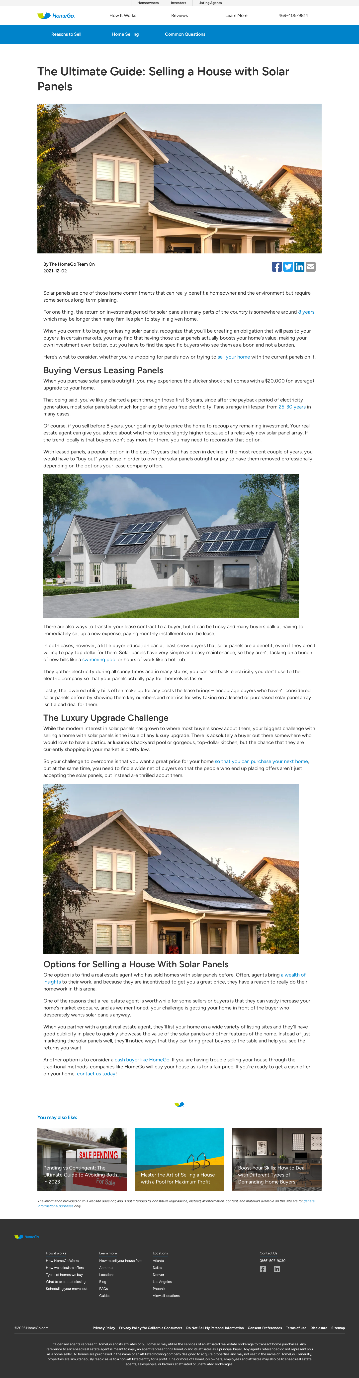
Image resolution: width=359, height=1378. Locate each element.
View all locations (166, 1296)
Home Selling (125, 34)
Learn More (236, 15)
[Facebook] (263, 1268)
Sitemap (338, 1328)
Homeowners (148, 3)
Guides (104, 1296)
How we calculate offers (65, 1268)
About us (106, 1268)
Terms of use (296, 1328)
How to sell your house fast (120, 1261)
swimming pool (99, 659)
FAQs (103, 1289)
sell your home (234, 357)
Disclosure (318, 1328)
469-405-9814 (293, 15)
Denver (158, 1275)
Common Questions (185, 34)
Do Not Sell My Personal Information (215, 1328)
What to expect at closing (66, 1282)
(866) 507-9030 (272, 1261)
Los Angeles (162, 1282)
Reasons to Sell (66, 34)
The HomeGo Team (68, 264)
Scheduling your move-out (67, 1289)
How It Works (122, 15)
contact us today (96, 1074)
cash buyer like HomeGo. (143, 1060)
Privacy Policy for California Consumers (150, 1328)
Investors (178, 3)
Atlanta (158, 1261)
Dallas (157, 1268)
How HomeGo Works (62, 1261)
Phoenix (159, 1289)
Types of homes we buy (64, 1275)
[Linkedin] (277, 1268)
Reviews (179, 15)
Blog (102, 1282)
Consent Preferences (265, 1328)
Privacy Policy (104, 1328)
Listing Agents (210, 3)
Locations (106, 1275)
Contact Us (268, 1253)
